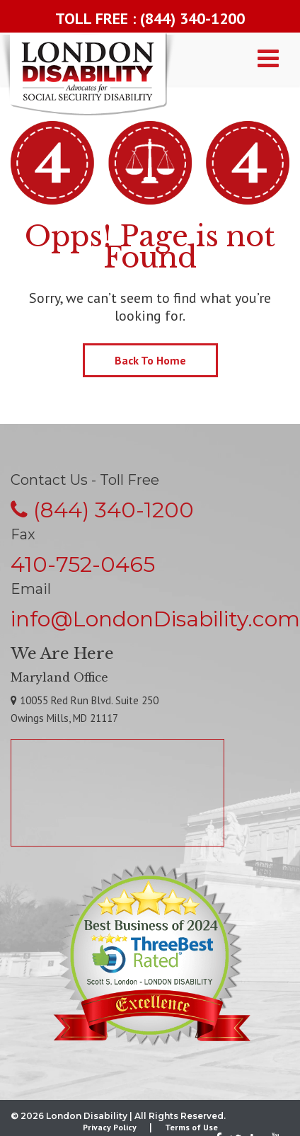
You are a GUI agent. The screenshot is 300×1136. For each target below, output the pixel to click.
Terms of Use (191, 1127)
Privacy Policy (110, 1127)
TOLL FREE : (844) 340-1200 (150, 18)
